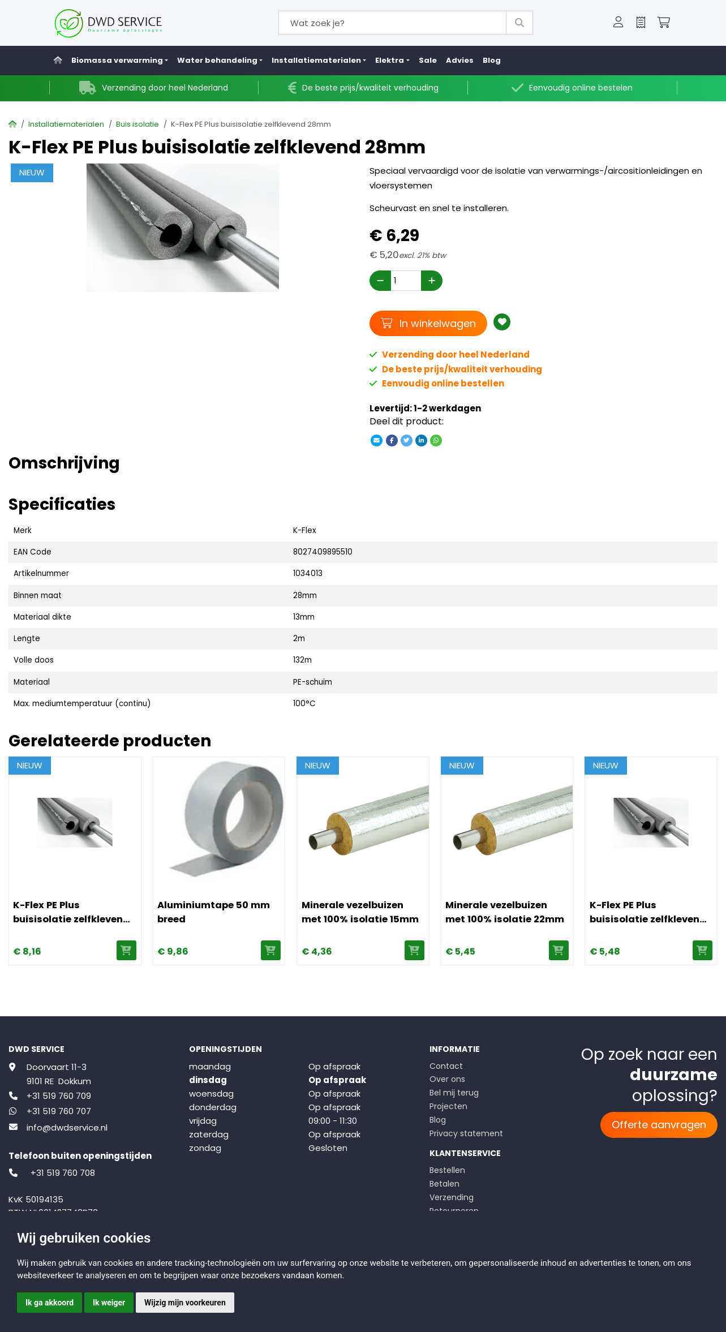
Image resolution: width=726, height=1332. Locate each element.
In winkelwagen (428, 323)
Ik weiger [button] (109, 1302)
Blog (492, 60)
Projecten (448, 1106)
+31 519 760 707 (59, 1111)
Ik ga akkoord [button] (49, 1302)
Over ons (447, 1079)
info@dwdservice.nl (67, 1127)
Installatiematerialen (66, 124)
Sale (428, 60)
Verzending (451, 1197)
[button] (618, 23)
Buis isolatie (137, 124)
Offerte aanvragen (659, 1125)
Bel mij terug (454, 1092)
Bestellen (447, 1170)
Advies (460, 60)
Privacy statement (466, 1133)
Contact (446, 1066)
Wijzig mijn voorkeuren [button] (185, 1302)
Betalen (444, 1183)
